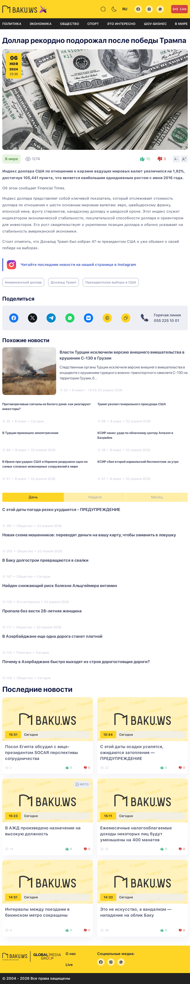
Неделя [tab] (95, 497)
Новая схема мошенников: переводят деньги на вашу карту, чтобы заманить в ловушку (89, 534)
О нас (71, 954)
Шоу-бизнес (155, 24)
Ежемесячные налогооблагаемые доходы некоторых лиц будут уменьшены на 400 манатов (136, 833)
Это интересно (121, 24)
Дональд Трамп (63, 282)
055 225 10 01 (166, 320)
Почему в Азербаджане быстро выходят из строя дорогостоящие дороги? (76, 661)
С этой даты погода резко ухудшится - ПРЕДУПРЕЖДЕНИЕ (61, 509)
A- (176, 159)
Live (179, 9)
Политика (11, 24)
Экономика (41, 24)
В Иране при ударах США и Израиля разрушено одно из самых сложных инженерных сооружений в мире (45, 464)
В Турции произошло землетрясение (30, 433)
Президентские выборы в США (110, 282)
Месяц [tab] (157, 497)
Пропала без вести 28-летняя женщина (42, 610)
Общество (69, 24)
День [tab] (33, 497)
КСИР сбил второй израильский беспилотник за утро (138, 461)
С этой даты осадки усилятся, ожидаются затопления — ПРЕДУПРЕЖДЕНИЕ (131, 752)
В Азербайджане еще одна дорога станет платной (52, 636)
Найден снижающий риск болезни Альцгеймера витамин (59, 585)
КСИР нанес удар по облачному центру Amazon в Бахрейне (135, 435)
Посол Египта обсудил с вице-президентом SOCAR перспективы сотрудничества (41, 752)
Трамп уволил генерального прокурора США (131, 404)
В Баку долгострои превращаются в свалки (45, 560)
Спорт (93, 24)
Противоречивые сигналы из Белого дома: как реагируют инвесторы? (46, 406)
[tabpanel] (95, 593)
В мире (181, 24)
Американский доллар (23, 282)
